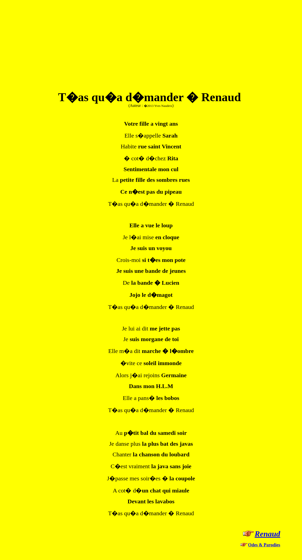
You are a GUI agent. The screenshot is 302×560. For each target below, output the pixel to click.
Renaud (267, 533)
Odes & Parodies (264, 544)
